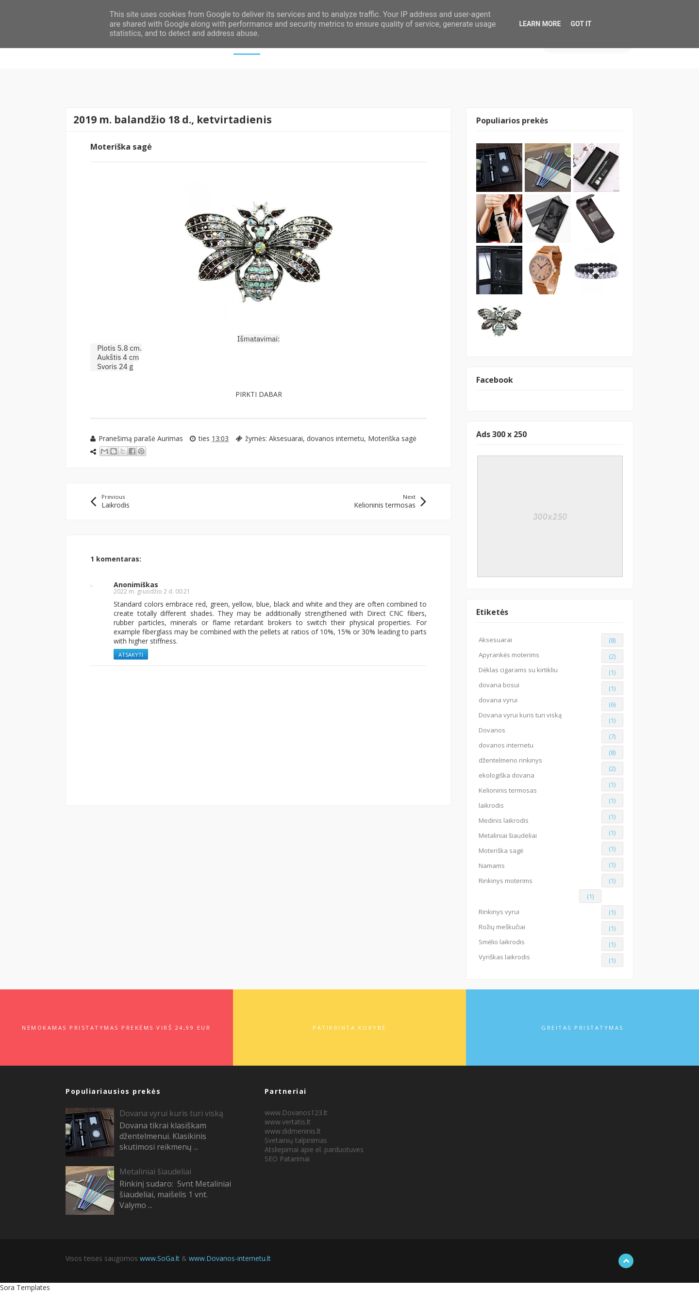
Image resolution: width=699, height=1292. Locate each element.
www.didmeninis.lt (293, 1131)
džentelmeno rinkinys (510, 760)
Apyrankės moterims (509, 654)
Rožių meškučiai (502, 926)
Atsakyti (130, 654)
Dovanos (492, 730)
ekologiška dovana (506, 775)
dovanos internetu (335, 438)
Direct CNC (385, 613)
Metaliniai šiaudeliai (508, 835)
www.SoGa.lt (160, 1258)
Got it (580, 24)
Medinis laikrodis (504, 820)
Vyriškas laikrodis (504, 956)
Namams (492, 865)
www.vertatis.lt (288, 1121)
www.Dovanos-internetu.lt (230, 1258)
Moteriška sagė (392, 438)
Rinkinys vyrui (499, 911)
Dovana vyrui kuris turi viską (520, 715)
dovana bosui (499, 684)
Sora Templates (25, 1287)
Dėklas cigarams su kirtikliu (518, 669)
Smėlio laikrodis (502, 941)
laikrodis (491, 805)
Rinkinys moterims (506, 880)
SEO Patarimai (287, 1158)
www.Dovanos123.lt (296, 1112)
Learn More (540, 24)
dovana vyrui (498, 700)
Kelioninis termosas (508, 790)
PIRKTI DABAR (258, 394)
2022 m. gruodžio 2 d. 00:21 (152, 591)
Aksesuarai (286, 438)
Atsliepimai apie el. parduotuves (314, 1149)
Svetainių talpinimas (296, 1140)
